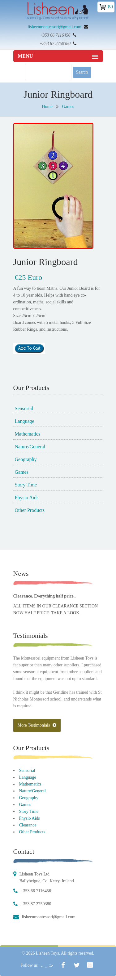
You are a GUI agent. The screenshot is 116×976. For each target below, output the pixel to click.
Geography (26, 459)
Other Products (30, 510)
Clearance (28, 825)
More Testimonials (37, 725)
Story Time (26, 484)
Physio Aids (27, 497)
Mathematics (28, 434)
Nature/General (30, 446)
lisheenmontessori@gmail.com (54, 27)
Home (47, 106)
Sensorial (24, 408)
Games (68, 106)
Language (24, 421)
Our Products (31, 748)
